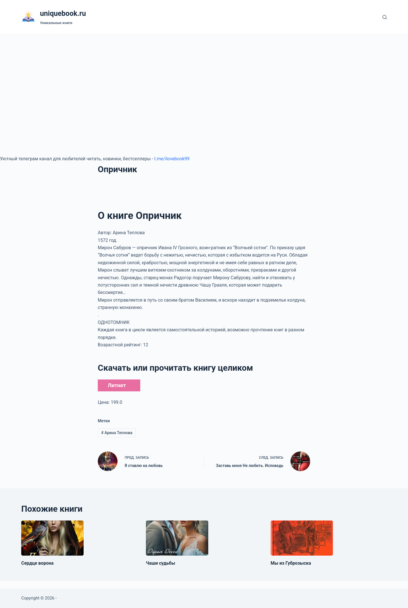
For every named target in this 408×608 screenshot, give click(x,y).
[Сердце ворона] (52, 538)
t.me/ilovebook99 (172, 158)
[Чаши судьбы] (177, 538)
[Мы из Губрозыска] (302, 538)
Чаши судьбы (160, 563)
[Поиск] (384, 17)
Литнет (117, 385)
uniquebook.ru (63, 13)
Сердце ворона (37, 563)
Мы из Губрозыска (291, 563)
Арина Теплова (116, 432)
